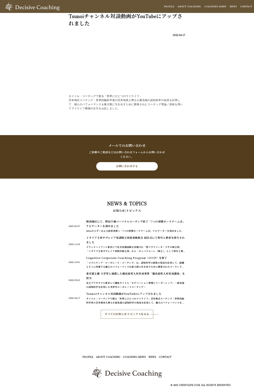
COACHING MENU (215, 6)
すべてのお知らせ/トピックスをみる (127, 314)
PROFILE (169, 6)
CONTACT (246, 6)
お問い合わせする (127, 166)
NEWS (233, 6)
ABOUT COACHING (189, 6)
